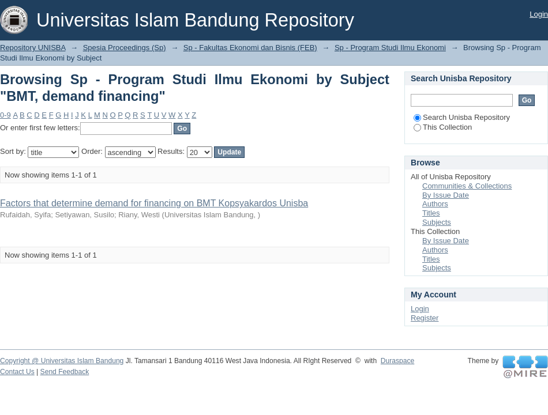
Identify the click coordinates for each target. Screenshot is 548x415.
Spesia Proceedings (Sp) (124, 47)
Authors (435, 203)
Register (424, 318)
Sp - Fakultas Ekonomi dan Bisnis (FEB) (250, 47)
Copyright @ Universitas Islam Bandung (61, 361)
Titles (431, 213)
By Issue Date (445, 195)
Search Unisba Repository (462, 117)
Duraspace (397, 361)
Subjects (436, 222)
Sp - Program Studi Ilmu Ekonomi (390, 47)
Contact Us (17, 372)
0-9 (5, 115)
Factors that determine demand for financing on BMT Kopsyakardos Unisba (154, 203)
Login (539, 14)
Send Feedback (64, 372)
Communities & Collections (467, 186)
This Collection (443, 127)
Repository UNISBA (32, 47)
